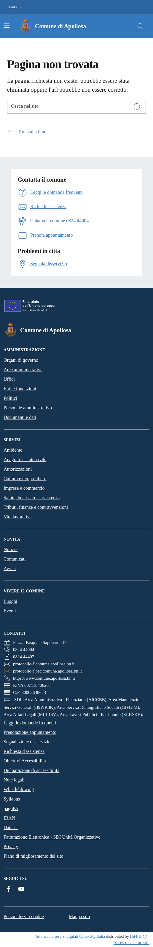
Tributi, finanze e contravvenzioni (36, 507)
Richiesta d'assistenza (24, 751)
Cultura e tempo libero (25, 478)
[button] (16, 7)
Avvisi (10, 568)
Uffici (9, 379)
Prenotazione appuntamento (30, 732)
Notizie (10, 549)
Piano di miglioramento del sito (33, 856)
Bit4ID (136, 936)
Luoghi (10, 601)
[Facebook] (8, 889)
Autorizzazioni (18, 469)
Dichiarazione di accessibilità (31, 770)
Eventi (10, 610)
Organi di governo (21, 360)
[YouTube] (21, 889)
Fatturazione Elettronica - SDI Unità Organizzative (52, 837)
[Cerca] (137, 107)
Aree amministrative (23, 369)
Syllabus (12, 798)
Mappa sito (79, 916)
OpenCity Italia (92, 936)
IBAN (9, 817)
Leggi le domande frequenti (30, 722)
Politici (10, 398)
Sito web (43, 936)
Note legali (14, 779)
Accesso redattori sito (131, 942)
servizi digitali (66, 936)
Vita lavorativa (18, 516)
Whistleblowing (19, 789)
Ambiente (13, 450)
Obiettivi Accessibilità (25, 760)
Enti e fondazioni (20, 388)
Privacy (11, 846)
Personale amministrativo (28, 407)
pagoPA (11, 808)
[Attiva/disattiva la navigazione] (6, 25)
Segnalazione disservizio (27, 741)
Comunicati (15, 558)
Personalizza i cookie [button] (24, 916)
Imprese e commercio (24, 488)
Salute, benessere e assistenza (32, 497)
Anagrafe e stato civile (25, 459)
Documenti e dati (20, 417)
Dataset (11, 827)
